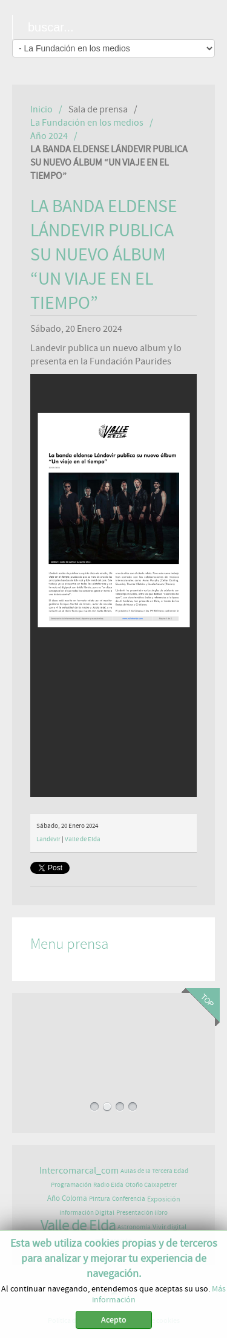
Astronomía (134, 1227)
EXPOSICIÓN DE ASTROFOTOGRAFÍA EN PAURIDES (114, 1043)
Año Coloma (67, 1198)
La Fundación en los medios (86, 122)
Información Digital (86, 1213)
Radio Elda (108, 1185)
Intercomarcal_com (79, 1170)
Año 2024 (49, 136)
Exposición (163, 1199)
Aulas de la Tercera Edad (154, 1171)
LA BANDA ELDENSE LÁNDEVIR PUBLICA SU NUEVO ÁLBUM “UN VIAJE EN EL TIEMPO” (103, 255)
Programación (71, 1185)
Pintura (99, 1199)
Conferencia (128, 1199)
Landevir (48, 839)
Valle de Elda (82, 839)
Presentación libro (142, 1213)
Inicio (41, 109)
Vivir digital (169, 1227)
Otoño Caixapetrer (151, 1185)
